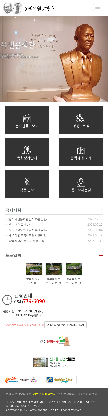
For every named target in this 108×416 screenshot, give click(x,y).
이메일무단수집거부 (18, 394)
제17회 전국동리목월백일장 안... (29, 235)
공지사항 (13, 210)
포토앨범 (13, 255)
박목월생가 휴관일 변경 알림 (26, 240)
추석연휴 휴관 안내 (20, 224)
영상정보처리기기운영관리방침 (77, 394)
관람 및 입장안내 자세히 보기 (65, 325)
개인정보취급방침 (44, 394)
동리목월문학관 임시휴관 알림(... (29, 219)
